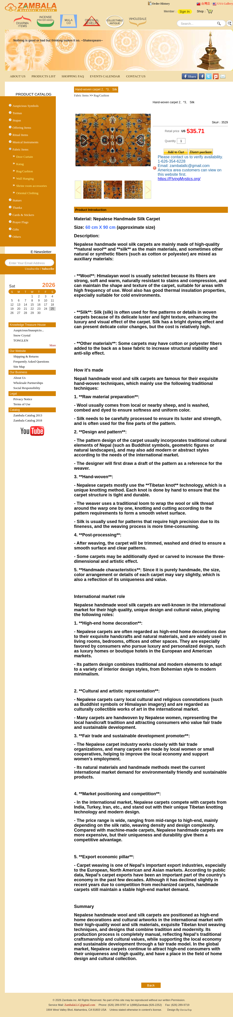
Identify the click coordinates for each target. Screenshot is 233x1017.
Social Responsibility (26, 388)
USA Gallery (225, 3)
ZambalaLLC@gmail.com (80, 1005)
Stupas (17, 120)
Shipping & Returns (26, 356)
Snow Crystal (21, 335)
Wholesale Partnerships (28, 383)
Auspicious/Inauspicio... (28, 330)
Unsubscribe (32, 268)
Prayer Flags (20, 222)
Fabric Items (20, 149)
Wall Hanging (25, 178)
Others (17, 236)
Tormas (17, 113)
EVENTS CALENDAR (105, 76)
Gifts (16, 229)
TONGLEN (20, 340)
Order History (161, 3)
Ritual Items (20, 135)
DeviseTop (186, 1009)
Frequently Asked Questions (31, 361)
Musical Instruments (26, 142)
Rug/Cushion (24, 171)
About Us (19, 378)
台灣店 (205, 3)
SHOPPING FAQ (73, 76)
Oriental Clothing (27, 193)
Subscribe (48, 268)
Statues (17, 200)
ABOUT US (17, 76)
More (53, 345)
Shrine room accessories (31, 186)
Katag (20, 164)
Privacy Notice (22, 399)
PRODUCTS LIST (44, 76)
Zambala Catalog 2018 (27, 420)
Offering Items (22, 127)
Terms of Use (21, 404)
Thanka (17, 207)
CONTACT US (135, 76)
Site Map (19, 366)
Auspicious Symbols (26, 106)
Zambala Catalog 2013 (27, 415)
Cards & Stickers (23, 215)
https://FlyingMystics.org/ (179, 179)
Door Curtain (24, 157)
